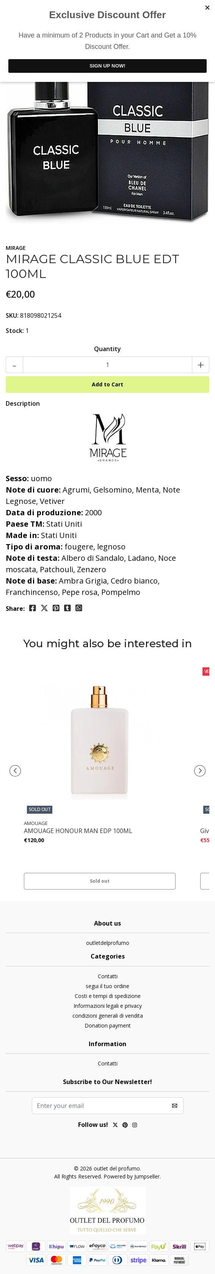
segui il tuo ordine (107, 986)
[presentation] (15, 771)
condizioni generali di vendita (107, 1015)
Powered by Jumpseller (132, 1176)
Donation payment (108, 1025)
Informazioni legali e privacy (108, 1005)
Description (23, 403)
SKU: (12, 315)
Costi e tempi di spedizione (108, 995)
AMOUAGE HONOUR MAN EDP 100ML (78, 831)
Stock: (15, 330)
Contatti (108, 976)
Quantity (107, 349)
